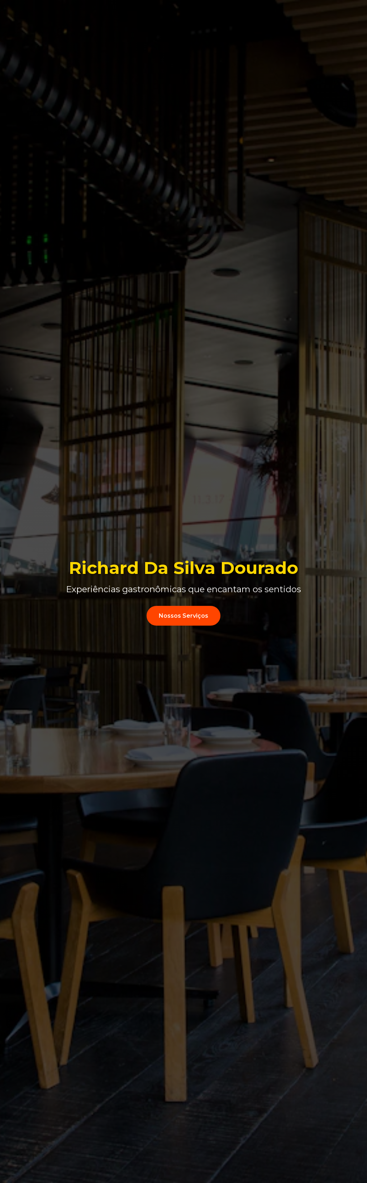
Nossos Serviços (183, 615)
